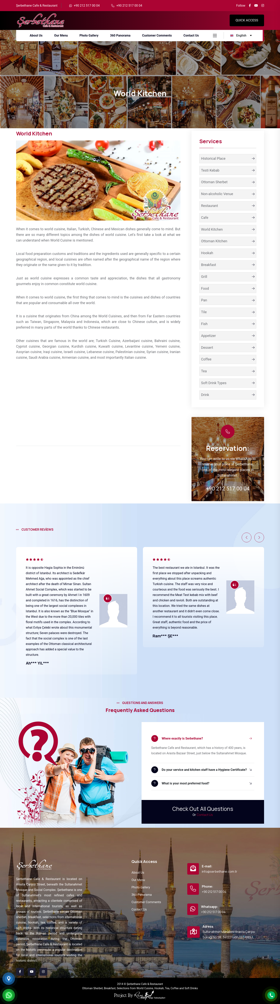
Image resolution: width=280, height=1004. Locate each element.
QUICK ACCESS (246, 20)
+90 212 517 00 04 (87, 5)
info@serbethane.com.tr (219, 871)
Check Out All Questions (202, 808)
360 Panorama (141, 895)
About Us (137, 872)
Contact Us (205, 815)
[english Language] (241, 35)
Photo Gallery (140, 887)
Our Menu (138, 880)
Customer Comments (146, 902)
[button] (246, 537)
